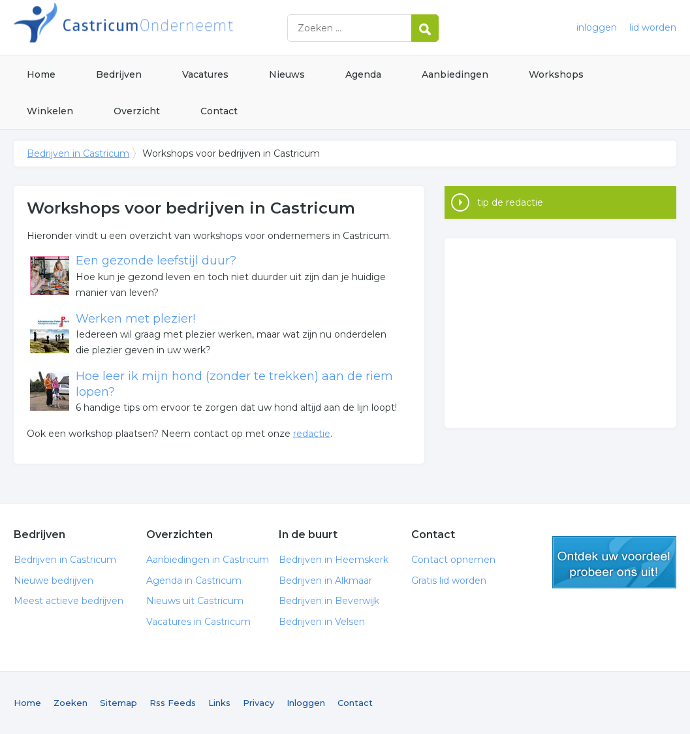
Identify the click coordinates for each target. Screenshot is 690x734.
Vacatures (205, 74)
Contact (219, 111)
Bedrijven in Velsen (322, 622)
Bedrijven (119, 74)
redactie (311, 433)
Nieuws (287, 74)
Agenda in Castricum (194, 580)
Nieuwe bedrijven (53, 580)
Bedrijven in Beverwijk (329, 601)
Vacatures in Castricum (198, 622)
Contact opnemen (453, 560)
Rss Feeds (172, 702)
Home (41, 74)
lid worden (652, 27)
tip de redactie (510, 202)
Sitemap (118, 702)
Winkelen (50, 111)
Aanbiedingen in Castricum (207, 560)
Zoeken (70, 702)
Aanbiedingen (455, 74)
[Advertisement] (560, 333)
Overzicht (137, 111)
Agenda (363, 74)
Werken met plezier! (135, 318)
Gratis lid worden (448, 580)
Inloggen (306, 702)
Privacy (258, 702)
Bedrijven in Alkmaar (325, 580)
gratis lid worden (614, 562)
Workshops (556, 74)
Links (219, 702)
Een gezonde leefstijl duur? (156, 260)
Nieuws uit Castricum (194, 601)
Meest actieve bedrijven (68, 601)
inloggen (596, 27)
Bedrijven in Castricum (177, 27)
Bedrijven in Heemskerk (333, 560)
